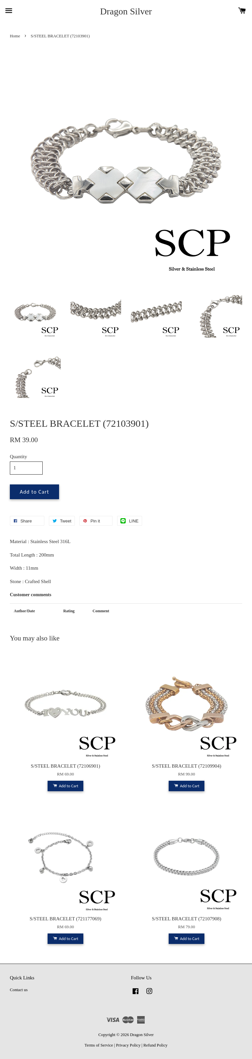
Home (15, 36)
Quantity (18, 456)
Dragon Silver (126, 11)
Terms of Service (99, 1045)
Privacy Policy (128, 1045)
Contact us (19, 990)
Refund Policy (155, 1045)
